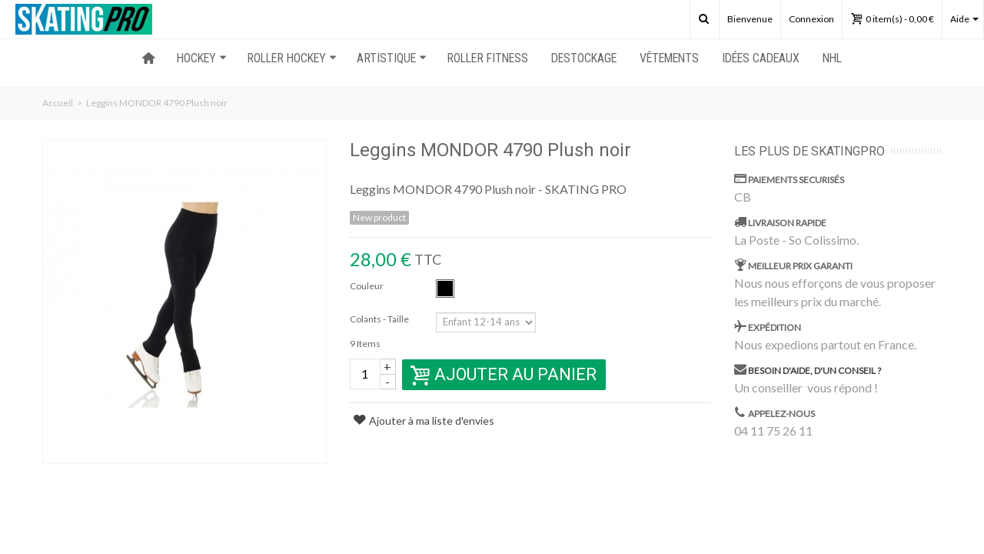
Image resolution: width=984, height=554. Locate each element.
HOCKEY (202, 58)
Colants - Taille (380, 319)
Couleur (367, 286)
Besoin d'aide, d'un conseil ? (814, 370)
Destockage (584, 58)
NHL (832, 58)
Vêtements (669, 58)
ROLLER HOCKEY (292, 58)
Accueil (57, 102)
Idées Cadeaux (761, 58)
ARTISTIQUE (392, 58)
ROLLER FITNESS (487, 58)
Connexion (811, 19)
